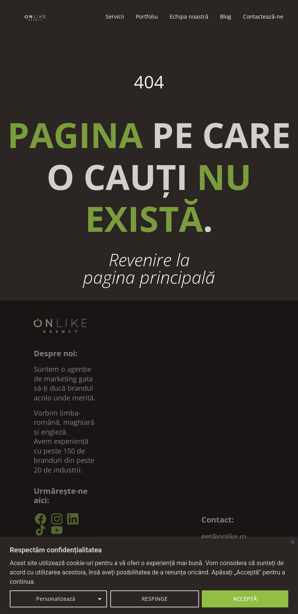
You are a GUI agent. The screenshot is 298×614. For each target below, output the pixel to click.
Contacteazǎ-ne (263, 16)
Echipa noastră (189, 16)
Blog (225, 16)
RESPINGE (155, 598)
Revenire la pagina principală (149, 268)
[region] (149, 576)
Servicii (115, 16)
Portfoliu (147, 16)
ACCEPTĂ (245, 598)
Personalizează (55, 598)
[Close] (293, 542)
